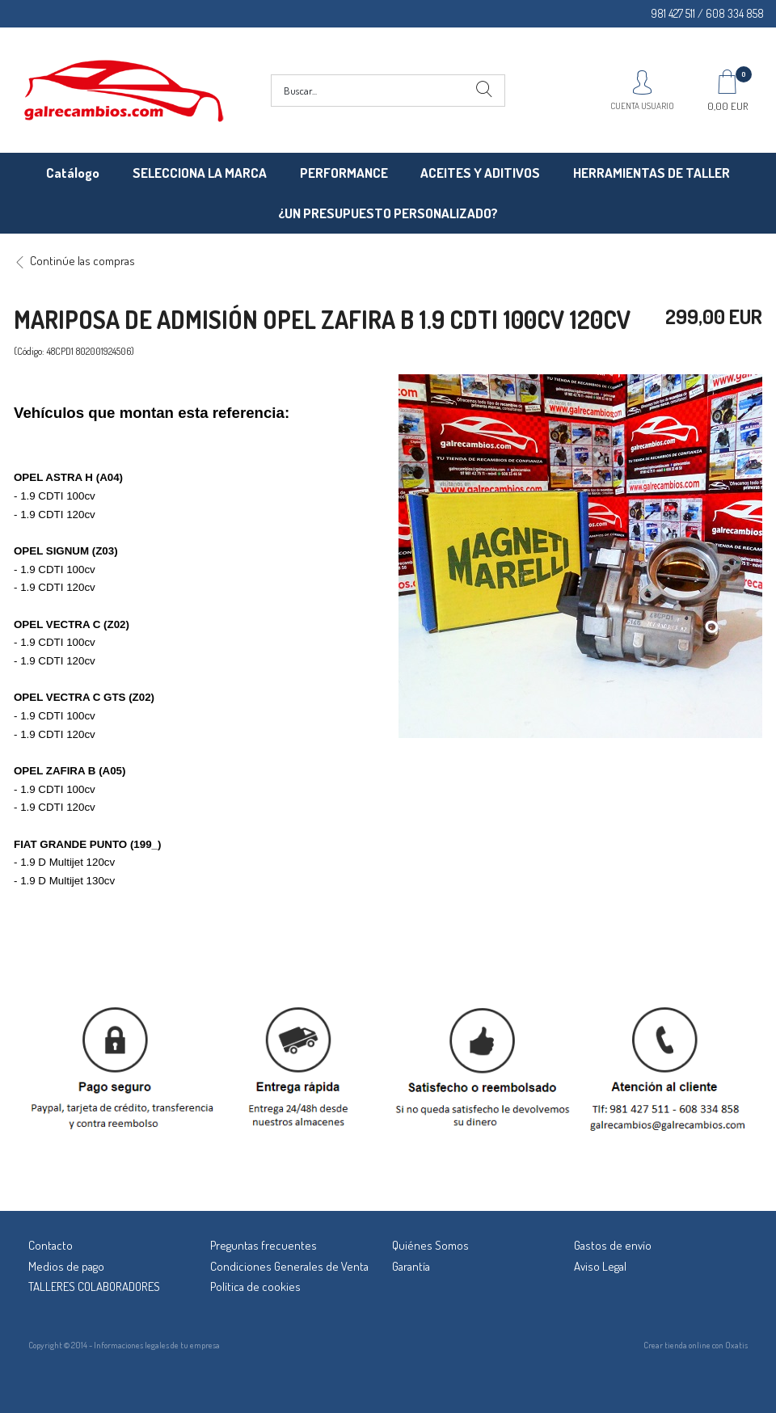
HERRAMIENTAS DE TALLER (651, 172)
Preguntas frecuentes (263, 1245)
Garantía (411, 1266)
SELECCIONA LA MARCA (200, 172)
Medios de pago (66, 1266)
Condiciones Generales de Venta (289, 1266)
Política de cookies (255, 1286)
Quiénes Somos (430, 1245)
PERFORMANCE (344, 172)
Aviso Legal (600, 1266)
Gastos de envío (613, 1245)
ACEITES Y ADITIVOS (480, 172)
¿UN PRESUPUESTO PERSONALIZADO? (388, 213)
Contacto (50, 1245)
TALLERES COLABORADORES (94, 1286)
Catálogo (72, 172)
